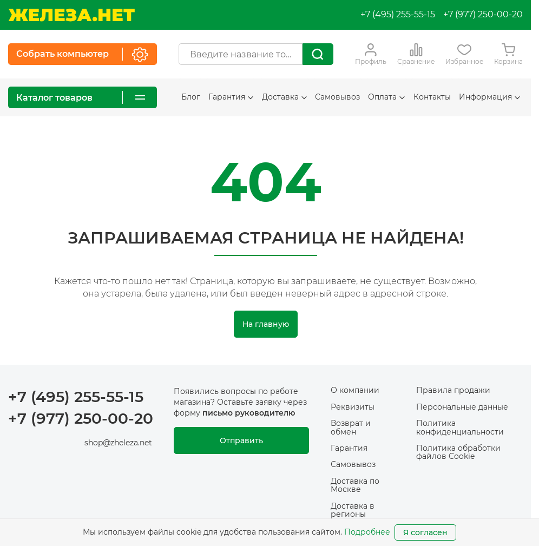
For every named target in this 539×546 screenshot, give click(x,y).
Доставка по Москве (355, 485)
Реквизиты (352, 407)
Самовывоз (337, 97)
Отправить (241, 440)
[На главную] (71, 15)
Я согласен (425, 532)
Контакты (432, 97)
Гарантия (230, 97)
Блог (190, 97)
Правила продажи (453, 390)
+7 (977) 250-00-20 (483, 14)
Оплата (386, 97)
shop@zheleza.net (118, 443)
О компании (355, 390)
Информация (489, 97)
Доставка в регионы (352, 510)
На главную (265, 324)
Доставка (284, 97)
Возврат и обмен (351, 427)
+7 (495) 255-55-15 (397, 14)
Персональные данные (462, 407)
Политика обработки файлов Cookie (458, 452)
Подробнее (367, 532)
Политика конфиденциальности (460, 427)
